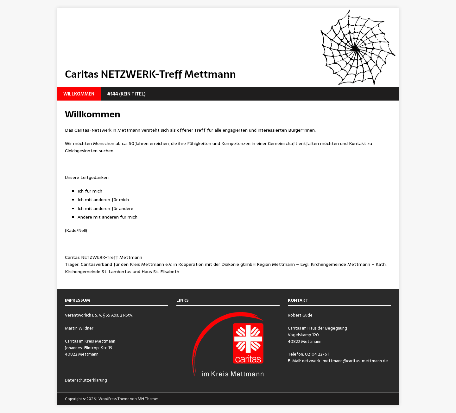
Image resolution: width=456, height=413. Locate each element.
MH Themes (148, 399)
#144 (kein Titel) (126, 93)
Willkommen (78, 93)
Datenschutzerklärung (86, 380)
